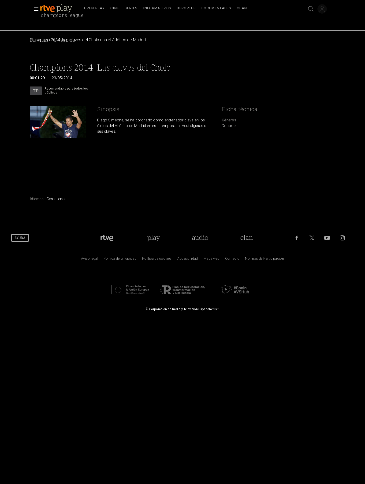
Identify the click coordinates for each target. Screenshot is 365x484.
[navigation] (187, 8)
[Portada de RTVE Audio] (200, 238)
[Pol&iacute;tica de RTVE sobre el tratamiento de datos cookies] (156, 260)
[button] (35, 9)
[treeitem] (94, 8)
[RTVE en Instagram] (342, 238)
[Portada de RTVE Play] (153, 238)
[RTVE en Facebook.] (296, 238)
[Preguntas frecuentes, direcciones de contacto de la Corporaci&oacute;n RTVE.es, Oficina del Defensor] (232, 260)
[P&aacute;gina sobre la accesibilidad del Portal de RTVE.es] (187, 260)
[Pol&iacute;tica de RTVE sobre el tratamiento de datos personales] (120, 260)
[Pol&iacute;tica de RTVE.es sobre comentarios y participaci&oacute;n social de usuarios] (264, 260)
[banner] (60, 8)
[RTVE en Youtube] (327, 238)
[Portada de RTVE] (107, 238)
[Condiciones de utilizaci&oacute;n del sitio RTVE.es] (89, 260)
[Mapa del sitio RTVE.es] (212, 260)
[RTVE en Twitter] (312, 238)
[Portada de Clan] (247, 238)
